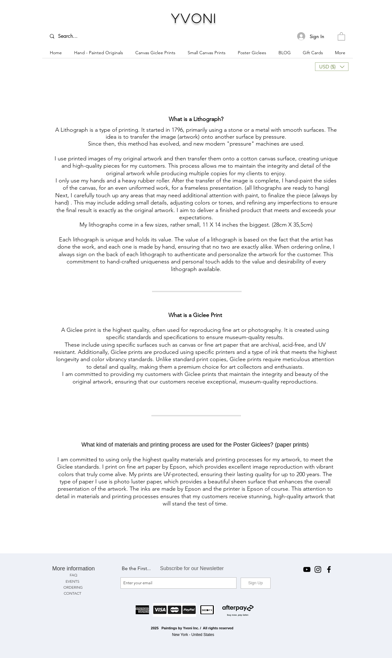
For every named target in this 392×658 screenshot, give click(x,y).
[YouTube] (306, 569)
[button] (341, 36)
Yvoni (194, 18)
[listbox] (331, 66)
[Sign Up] (256, 583)
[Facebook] (329, 569)
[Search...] (71, 36)
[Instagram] (317, 569)
